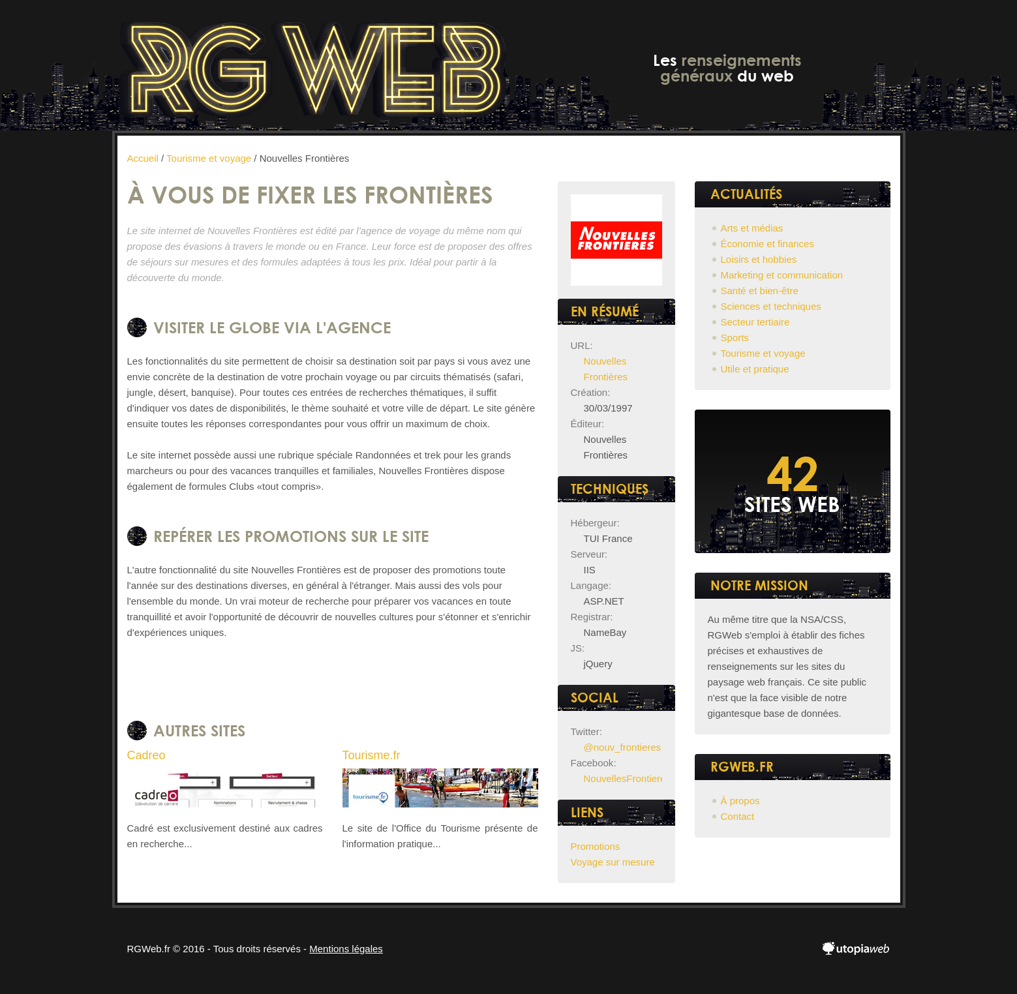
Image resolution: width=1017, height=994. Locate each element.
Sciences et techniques (771, 306)
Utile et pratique (755, 368)
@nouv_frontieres (622, 747)
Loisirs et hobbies (759, 259)
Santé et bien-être (759, 290)
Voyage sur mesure (613, 861)
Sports (735, 337)
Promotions (595, 846)
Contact (738, 816)
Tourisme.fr (371, 755)
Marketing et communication (782, 274)
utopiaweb (856, 949)
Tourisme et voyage (763, 353)
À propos (740, 800)
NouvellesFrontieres (627, 778)
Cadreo (146, 755)
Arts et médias (752, 227)
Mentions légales (346, 948)
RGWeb (313, 65)
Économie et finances (767, 243)
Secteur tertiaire (755, 321)
